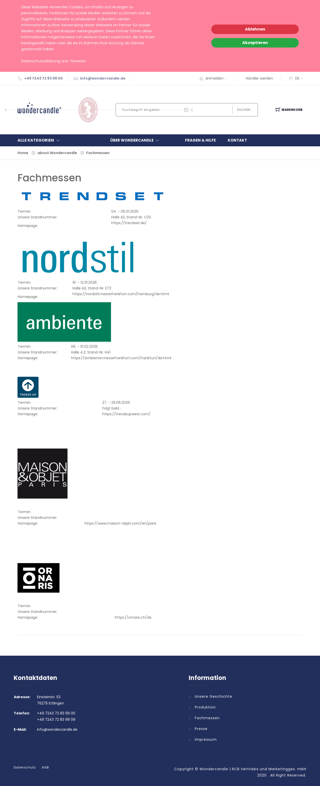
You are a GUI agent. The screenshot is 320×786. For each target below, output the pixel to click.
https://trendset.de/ (129, 222)
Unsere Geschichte (213, 696)
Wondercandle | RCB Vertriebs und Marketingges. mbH (253, 768)
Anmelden (218, 78)
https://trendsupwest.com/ (126, 414)
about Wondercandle (57, 152)
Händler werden (259, 78)
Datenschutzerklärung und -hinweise (53, 61)
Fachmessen (98, 152)
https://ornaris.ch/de (133, 617)
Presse (201, 728)
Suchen (243, 110)
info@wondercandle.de (103, 78)
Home (23, 152)
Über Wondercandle (135, 140)
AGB (45, 767)
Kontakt (237, 140)
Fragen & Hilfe (200, 140)
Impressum (206, 739)
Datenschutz (25, 767)
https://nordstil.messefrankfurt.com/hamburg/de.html (120, 293)
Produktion (205, 707)
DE (297, 78)
